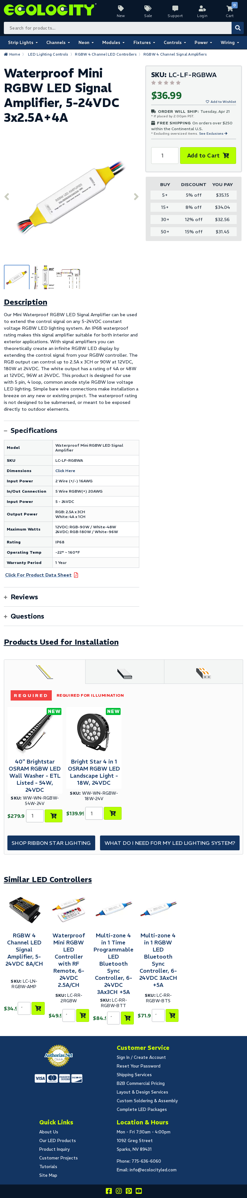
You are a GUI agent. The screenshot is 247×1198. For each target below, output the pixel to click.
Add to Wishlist (223, 102)
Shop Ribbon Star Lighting (51, 843)
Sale (148, 15)
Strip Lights (20, 42)
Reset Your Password (138, 1066)
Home (14, 54)
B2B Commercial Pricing (141, 1083)
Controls (173, 42)
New (121, 15)
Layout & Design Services (142, 1092)
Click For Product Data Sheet (38, 575)
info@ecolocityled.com (153, 1170)
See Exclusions (211, 133)
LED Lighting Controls (48, 54)
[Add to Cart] (53, 815)
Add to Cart (203, 155)
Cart (229, 15)
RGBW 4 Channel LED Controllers (106, 54)
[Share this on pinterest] (128, 1192)
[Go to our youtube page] (138, 1192)
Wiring (228, 42)
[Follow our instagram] (118, 1192)
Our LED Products (57, 1140)
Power (201, 42)
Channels (56, 42)
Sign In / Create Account (141, 1057)
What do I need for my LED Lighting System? (170, 843)
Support (175, 15)
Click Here (65, 470)
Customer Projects (58, 1158)
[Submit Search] (238, 28)
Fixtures (142, 42)
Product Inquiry (54, 1149)
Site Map (48, 1175)
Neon (83, 42)
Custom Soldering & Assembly (147, 1101)
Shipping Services (134, 1074)
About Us (48, 1132)
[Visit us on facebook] (108, 1192)
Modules (111, 42)
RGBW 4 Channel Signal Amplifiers (175, 54)
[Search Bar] (123, 28)
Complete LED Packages (142, 1109)
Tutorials (48, 1166)
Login (202, 15)
